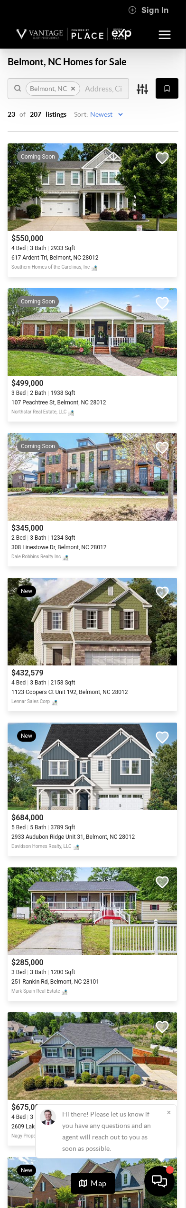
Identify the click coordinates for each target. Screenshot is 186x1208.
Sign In (148, 10)
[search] (103, 89)
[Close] (169, 1112)
